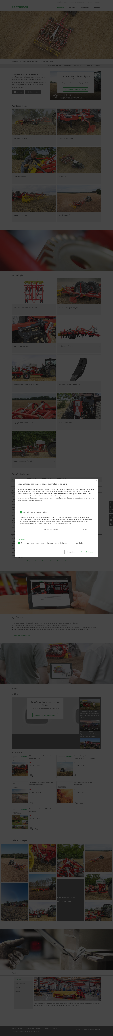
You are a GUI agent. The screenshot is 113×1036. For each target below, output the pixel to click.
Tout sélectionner (87, 552)
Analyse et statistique (57, 543)
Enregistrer (71, 552)
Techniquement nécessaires (35, 512)
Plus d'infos (21, 539)
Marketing (80, 543)
